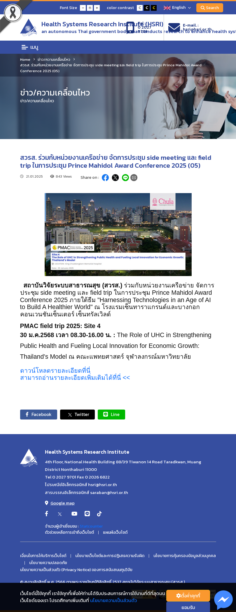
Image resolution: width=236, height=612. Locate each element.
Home (25, 59)
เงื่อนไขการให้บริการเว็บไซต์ (43, 556)
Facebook (39, 414)
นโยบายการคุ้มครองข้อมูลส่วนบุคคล (184, 556)
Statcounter (91, 526)
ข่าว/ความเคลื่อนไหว (54, 59)
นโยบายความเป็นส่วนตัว (113, 600)
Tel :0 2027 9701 (138, 27)
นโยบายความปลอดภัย (48, 563)
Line (113, 414)
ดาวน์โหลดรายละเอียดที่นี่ (55, 370)
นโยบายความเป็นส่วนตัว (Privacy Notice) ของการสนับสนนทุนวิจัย (76, 570)
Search (210, 8)
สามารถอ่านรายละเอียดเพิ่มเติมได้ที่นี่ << (75, 377)
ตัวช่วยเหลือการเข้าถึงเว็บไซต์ (69, 533)
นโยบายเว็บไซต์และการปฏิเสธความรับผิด (109, 556)
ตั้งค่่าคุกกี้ (188, 595)
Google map (60, 503)
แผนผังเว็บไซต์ (115, 533)
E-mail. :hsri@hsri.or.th (190, 27)
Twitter (79, 414)
